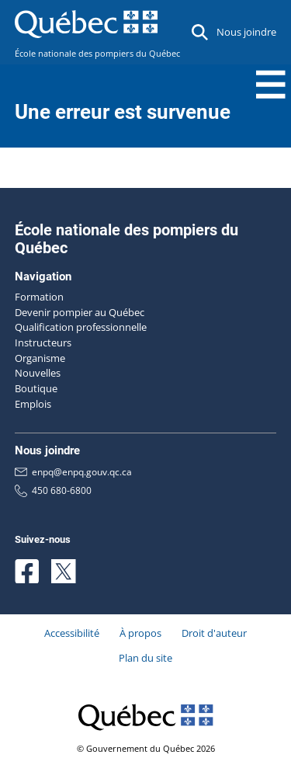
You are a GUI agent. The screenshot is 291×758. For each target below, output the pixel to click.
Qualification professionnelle (81, 327)
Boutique (36, 388)
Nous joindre (246, 32)
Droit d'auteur (214, 633)
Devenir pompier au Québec (79, 312)
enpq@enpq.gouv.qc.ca (73, 472)
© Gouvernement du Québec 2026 (146, 748)
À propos (140, 633)
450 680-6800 (53, 490)
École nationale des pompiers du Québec (97, 53)
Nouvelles (38, 373)
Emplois (33, 404)
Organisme (40, 358)
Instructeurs (43, 342)
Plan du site (145, 658)
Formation (39, 297)
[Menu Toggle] (271, 84)
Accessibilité (71, 633)
